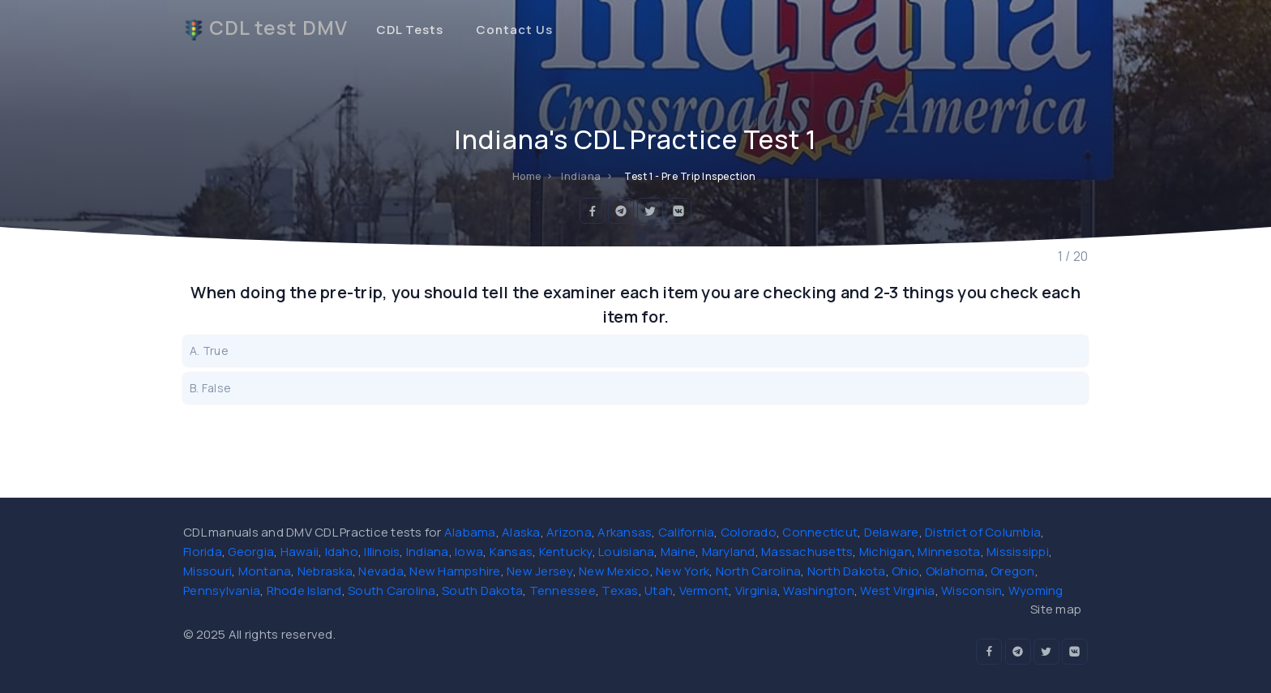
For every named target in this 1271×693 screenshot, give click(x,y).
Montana (265, 571)
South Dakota (482, 590)
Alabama (470, 532)
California (686, 532)
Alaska (521, 532)
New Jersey (540, 571)
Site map (1055, 609)
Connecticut (820, 532)
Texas (619, 590)
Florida (202, 551)
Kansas (511, 551)
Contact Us (514, 29)
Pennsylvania (221, 590)
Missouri (207, 571)
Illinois (382, 551)
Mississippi (1017, 551)
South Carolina (392, 590)
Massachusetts (807, 551)
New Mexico (614, 571)
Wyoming (1035, 590)
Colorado (749, 532)
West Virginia (897, 590)
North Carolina (759, 571)
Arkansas (624, 532)
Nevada (381, 571)
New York (682, 571)
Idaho (341, 551)
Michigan (885, 551)
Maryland (728, 551)
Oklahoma (955, 571)
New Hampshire (454, 571)
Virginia (756, 590)
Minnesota (949, 551)
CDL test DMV (265, 27)
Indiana (427, 551)
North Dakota (846, 571)
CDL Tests (409, 29)
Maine (678, 551)
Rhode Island (304, 590)
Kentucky (566, 551)
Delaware (891, 532)
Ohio (905, 571)
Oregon (1013, 571)
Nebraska (325, 571)
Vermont (704, 590)
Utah (658, 590)
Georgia (251, 551)
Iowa (469, 551)
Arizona (569, 532)
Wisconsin (971, 590)
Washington (818, 590)
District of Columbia (983, 532)
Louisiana (626, 551)
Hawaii (299, 551)
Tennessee (562, 590)
